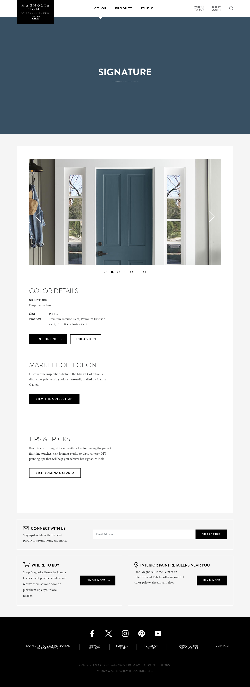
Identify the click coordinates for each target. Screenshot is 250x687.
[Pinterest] (141, 633)
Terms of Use (123, 647)
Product (123, 8)
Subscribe (211, 534)
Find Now (211, 580)
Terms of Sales (151, 647)
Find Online (46, 339)
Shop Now (96, 580)
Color (100, 8)
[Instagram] (125, 633)
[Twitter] (109, 633)
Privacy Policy (94, 647)
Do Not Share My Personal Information (48, 647)
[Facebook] (92, 633)
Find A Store (85, 339)
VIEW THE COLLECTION (54, 399)
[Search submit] (231, 9)
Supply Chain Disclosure (189, 647)
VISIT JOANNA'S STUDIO (55, 473)
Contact (223, 645)
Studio (147, 8)
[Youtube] (158, 633)
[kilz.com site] (216, 9)
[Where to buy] (199, 9)
